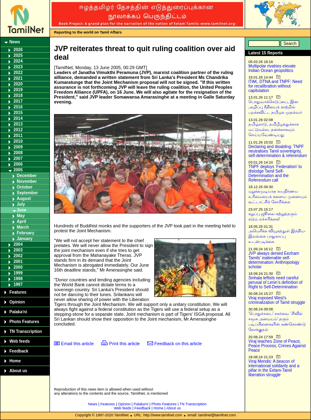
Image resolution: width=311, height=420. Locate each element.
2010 (18, 141)
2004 (18, 244)
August (24, 198)
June (21, 210)
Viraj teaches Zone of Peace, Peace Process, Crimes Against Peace (277, 346)
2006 (18, 164)
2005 (18, 170)
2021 (18, 78)
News (14, 42)
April (21, 221)
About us (18, 370)
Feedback (18, 351)
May (21, 215)
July (21, 204)
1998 (18, 278)
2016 (18, 107)
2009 (18, 147)
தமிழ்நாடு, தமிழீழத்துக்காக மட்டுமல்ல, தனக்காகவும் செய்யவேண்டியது (273, 129)
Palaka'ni (18, 312)
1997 (18, 284)
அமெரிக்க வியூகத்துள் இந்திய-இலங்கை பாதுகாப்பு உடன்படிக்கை (277, 236)
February (25, 233)
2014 (18, 118)
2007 (18, 158)
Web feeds (19, 341)
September (27, 193)
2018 (18, 95)
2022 (18, 72)
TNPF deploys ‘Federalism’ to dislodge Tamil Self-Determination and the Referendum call (275, 173)
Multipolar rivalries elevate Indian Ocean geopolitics (272, 68)
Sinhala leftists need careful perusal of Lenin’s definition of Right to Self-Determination (275, 282)
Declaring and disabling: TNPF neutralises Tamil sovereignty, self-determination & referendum (277, 151)
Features (18, 292)
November (27, 181)
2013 (18, 124)
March (23, 227)
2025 (18, 55)
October (24, 187)
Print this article (124, 343)
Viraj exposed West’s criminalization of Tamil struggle (276, 300)
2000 (18, 267)
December (26, 175)
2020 (18, 84)
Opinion (17, 302)
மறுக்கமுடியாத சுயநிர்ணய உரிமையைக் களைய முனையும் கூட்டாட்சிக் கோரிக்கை (277, 196)
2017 (18, 101)
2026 (18, 49)
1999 (18, 273)
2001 (18, 261)
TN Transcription (25, 331)
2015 (18, 112)
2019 (18, 90)
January (24, 238)
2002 (18, 256)
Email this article (77, 343)
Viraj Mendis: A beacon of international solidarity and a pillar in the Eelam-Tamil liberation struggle (274, 368)
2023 (18, 67)
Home (15, 361)
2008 (18, 152)
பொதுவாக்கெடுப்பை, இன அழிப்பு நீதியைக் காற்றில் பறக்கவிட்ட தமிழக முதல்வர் (275, 107)
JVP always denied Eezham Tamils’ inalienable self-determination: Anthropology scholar (274, 260)
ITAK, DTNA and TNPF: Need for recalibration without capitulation (275, 86)
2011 (18, 135)
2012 (18, 130)
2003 (18, 250)
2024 (18, 61)
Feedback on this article (178, 343)
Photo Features (24, 321)
